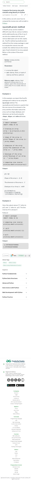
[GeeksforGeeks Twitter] (15, 380)
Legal (16, 395)
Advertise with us (16, 400)
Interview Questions (24, 6)
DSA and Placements (16, 437)
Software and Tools (16, 431)
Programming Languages (16, 418)
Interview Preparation (16, 429)
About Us (16, 393)
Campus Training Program (16, 403)
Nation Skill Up (16, 414)
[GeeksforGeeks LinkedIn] (8, 380)
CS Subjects (16, 462)
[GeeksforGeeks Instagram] (12, 380)
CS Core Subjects (16, 427)
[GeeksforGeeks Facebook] (19, 380)
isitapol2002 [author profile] (16, 256)
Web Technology (16, 422)
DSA (16, 420)
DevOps (16, 426)
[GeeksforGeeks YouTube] (22, 380)
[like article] (26, 255)
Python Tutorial (6, 6)
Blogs (16, 412)
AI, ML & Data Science (16, 424)
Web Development (16, 439)
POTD (16, 408)
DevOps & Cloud (16, 443)
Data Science (16, 460)
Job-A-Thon (16, 410)
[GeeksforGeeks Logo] (15, 361)
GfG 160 (16, 472)
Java (16, 455)
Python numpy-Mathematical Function (12, 265)
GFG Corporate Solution (16, 402)
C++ (16, 457)
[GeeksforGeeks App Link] (11, 385)
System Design (16, 474)
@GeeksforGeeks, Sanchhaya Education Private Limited (14, 478)
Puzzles (16, 470)
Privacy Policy (16, 396)
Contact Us (16, 398)
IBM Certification (16, 436)
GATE (16, 445)
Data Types (15, 6)
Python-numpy (12, 262)
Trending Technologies (16, 446)
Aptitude (16, 469)
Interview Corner (16, 467)
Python (4, 23)
